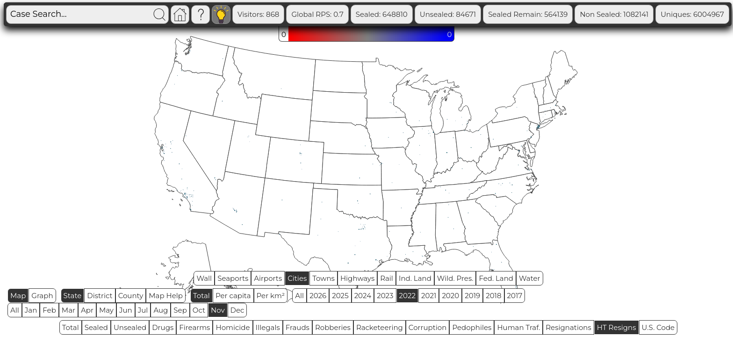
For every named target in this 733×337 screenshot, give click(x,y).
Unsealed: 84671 (484, 14)
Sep (180, 310)
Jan (31, 310)
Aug (160, 310)
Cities (297, 278)
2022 (407, 295)
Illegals (268, 327)
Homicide (233, 327)
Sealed (96, 327)
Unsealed (130, 327)
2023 (385, 295)
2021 (428, 295)
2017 (515, 295)
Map (18, 295)
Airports (268, 278)
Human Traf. (518, 327)
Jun (125, 310)
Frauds (297, 327)
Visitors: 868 (295, 14)
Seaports (232, 278)
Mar (68, 310)
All (299, 295)
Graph (42, 295)
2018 (493, 295)
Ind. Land (415, 278)
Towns (323, 278)
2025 (340, 295)
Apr (87, 310)
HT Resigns (616, 327)
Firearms (194, 327)
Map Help (166, 295)
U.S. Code (658, 327)
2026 (317, 295)
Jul (143, 310)
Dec (237, 310)
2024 (363, 295)
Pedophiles (471, 327)
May (106, 310)
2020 (450, 295)
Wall (204, 278)
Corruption (428, 327)
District (99, 295)
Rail (386, 278)
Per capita (233, 295)
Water (529, 278)
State (73, 295)
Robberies (333, 327)
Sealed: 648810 (418, 14)
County (131, 295)
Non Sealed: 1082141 (651, 14)
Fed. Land (496, 278)
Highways (357, 278)
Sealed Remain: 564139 (564, 14)
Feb (49, 310)
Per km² (271, 295)
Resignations (568, 327)
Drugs (162, 327)
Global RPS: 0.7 (354, 14)
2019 (472, 295)
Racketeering (379, 327)
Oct (199, 310)
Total (201, 295)
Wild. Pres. (455, 278)
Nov (218, 310)
